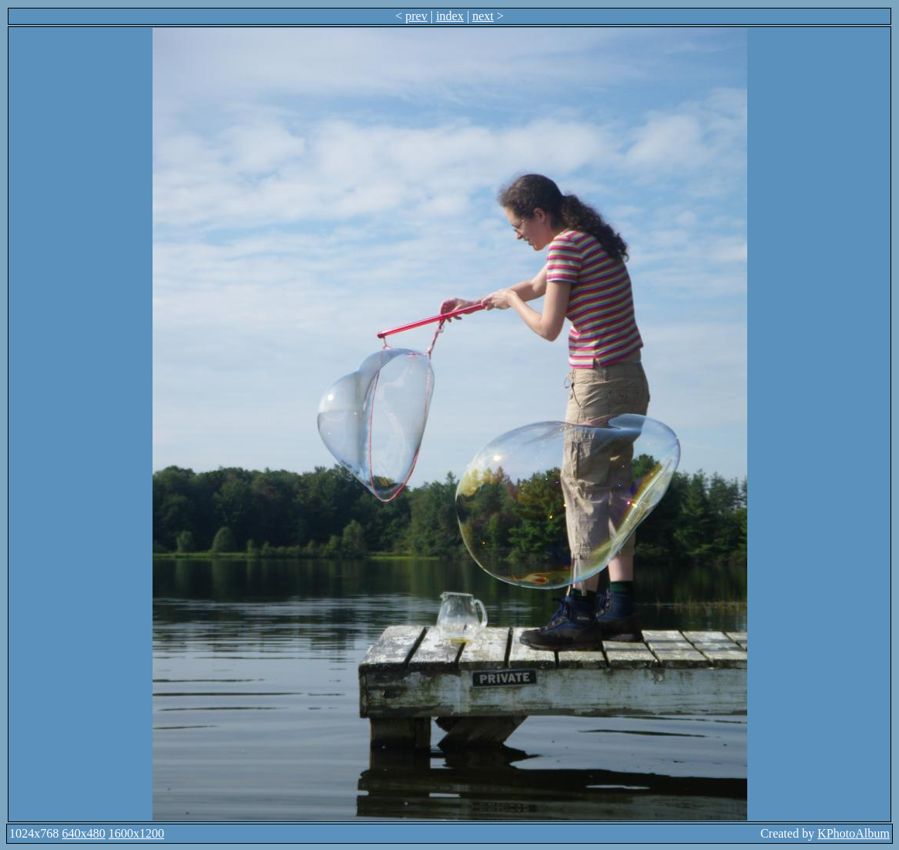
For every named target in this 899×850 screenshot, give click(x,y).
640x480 (83, 833)
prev (416, 15)
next (483, 15)
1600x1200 (136, 833)
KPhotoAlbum (854, 833)
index (450, 15)
